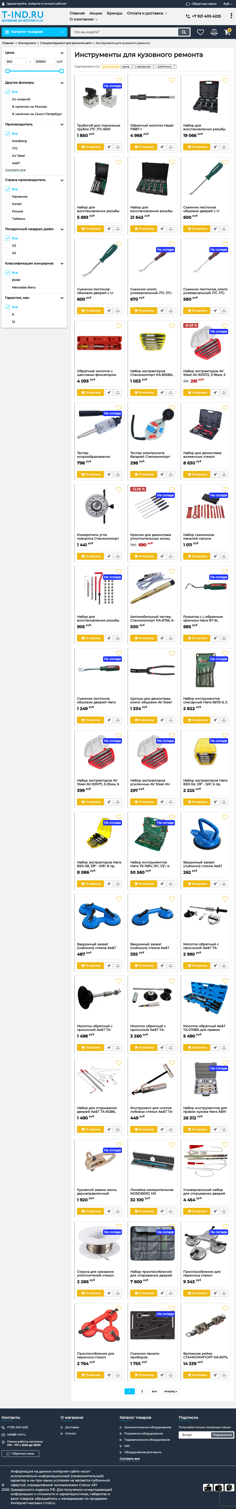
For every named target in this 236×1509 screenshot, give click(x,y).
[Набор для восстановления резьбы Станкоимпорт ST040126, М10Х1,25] (99, 593)
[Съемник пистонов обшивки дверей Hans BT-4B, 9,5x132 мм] (99, 675)
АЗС (127, 1446)
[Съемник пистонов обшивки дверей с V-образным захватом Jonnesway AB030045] (205, 184)
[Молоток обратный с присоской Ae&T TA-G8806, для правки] (152, 1002)
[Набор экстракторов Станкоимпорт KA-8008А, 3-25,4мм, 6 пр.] (152, 347)
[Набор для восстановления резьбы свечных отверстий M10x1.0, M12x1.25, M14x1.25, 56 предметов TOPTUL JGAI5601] (205, 102)
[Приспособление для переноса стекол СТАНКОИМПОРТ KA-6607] (205, 1248)
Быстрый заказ (109, 148)
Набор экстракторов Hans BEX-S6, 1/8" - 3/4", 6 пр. (205, 786)
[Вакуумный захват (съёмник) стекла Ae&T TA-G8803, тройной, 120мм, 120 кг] (99, 920)
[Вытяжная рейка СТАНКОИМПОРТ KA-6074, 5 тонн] (205, 1330)
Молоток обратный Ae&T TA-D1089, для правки (205, 1031)
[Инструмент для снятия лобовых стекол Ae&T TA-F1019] (152, 1084)
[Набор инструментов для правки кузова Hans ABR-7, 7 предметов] (205, 1084)
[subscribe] (206, 1435)
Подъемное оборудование (143, 1433)
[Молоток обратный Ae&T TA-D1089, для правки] (205, 1002)
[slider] (8, 71)
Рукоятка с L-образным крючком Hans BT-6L (205, 622)
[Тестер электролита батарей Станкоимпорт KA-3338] (152, 429)
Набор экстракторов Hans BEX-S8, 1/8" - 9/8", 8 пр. (99, 868)
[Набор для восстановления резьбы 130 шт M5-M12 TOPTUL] (152, 184)
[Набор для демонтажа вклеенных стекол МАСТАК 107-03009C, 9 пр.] (205, 429)
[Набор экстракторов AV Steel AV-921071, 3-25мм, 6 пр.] (99, 757)
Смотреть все (15, 170)
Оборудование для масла (142, 1452)
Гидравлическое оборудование (147, 1439)
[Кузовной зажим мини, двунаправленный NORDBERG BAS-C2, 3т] (99, 1166)
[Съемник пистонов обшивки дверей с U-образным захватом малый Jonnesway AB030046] (99, 265)
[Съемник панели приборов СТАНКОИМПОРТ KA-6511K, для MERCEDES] (152, 1330)
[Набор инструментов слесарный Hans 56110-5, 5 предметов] (205, 675)
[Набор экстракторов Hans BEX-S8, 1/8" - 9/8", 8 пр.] (99, 839)
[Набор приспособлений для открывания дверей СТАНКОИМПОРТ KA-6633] (152, 1248)
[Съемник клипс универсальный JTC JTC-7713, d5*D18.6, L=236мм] (152, 265)
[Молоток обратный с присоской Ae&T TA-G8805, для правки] (99, 1002)
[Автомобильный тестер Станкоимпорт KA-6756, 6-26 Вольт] (152, 593)
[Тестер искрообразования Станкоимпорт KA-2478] (99, 429)
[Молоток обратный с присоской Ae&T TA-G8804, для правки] (205, 920)
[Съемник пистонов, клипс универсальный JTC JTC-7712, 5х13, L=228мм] (205, 265)
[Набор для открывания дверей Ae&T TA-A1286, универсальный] (99, 1084)
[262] (15, 61)
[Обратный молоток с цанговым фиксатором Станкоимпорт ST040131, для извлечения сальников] (99, 347)
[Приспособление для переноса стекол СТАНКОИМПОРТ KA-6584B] (99, 1330)
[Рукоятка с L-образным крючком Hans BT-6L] (205, 593)
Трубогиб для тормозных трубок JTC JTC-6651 (99, 131)
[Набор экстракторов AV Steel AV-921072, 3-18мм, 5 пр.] (205, 347)
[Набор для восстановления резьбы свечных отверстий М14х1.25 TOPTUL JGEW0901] (99, 184)
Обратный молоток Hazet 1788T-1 (152, 131)
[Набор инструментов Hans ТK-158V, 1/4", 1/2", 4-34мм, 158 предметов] (152, 839)
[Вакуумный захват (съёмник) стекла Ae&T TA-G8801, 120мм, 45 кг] (205, 839)
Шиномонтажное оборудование (147, 1427)
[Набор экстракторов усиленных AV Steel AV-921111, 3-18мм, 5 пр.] (152, 757)
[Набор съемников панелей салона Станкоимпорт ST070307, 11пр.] (205, 511)
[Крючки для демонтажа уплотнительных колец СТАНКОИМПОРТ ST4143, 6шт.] (152, 511)
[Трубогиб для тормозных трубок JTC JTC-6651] (99, 102)
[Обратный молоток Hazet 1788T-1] (152, 102)
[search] (127, 32)
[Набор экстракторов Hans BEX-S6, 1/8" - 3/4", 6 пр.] (205, 757)
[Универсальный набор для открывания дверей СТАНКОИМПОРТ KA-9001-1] (205, 1166)
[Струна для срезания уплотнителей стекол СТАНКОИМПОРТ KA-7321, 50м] (99, 1248)
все (154, 1392)
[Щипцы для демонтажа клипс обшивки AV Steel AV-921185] (152, 675)
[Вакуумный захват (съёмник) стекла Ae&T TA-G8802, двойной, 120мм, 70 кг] (152, 920)
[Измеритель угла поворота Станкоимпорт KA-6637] (99, 511)
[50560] (45, 61)
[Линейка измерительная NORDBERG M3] (152, 1166)
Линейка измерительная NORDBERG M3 (152, 1195)
